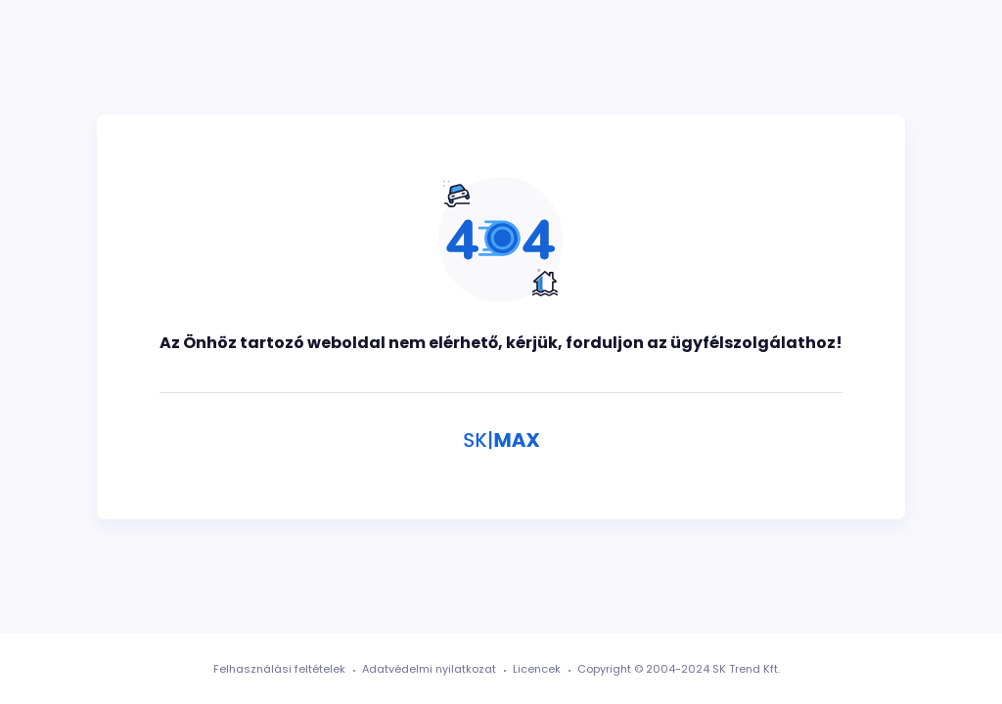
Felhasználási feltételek (279, 669)
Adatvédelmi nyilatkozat (429, 669)
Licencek (537, 669)
